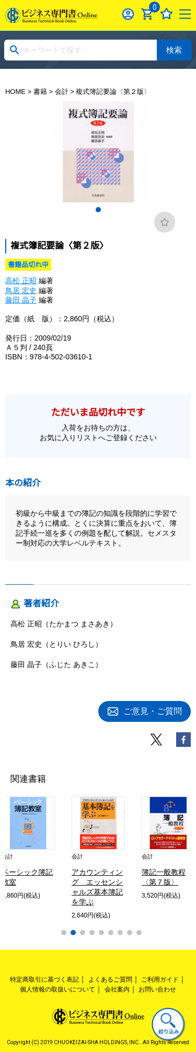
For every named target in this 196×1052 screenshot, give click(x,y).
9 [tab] (139, 932)
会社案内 (117, 989)
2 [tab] (73, 932)
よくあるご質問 (110, 979)
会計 (61, 91)
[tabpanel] (98, 152)
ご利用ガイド (160, 979)
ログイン (128, 14)
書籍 (40, 91)
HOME (15, 91)
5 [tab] (101, 932)
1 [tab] (98, 209)
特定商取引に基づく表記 (44, 979)
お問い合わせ (157, 989)
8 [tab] (129, 932)
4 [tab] (92, 932)
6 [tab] (110, 932)
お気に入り (166, 14)
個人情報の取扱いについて (57, 989)
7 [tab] (120, 932)
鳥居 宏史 (21, 290)
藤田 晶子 (21, 300)
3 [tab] (82, 932)
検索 (174, 49)
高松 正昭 (21, 280)
